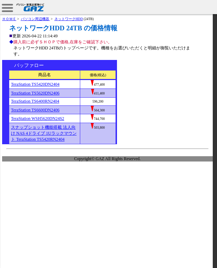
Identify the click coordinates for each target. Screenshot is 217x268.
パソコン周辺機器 (35, 19)
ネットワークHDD (68, 19)
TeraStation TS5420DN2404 (35, 84)
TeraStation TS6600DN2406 (35, 110)
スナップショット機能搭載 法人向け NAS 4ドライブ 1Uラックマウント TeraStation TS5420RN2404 (44, 133)
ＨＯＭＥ (9, 19)
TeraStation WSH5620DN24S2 (37, 118)
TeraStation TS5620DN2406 (35, 93)
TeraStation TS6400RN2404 (35, 101)
